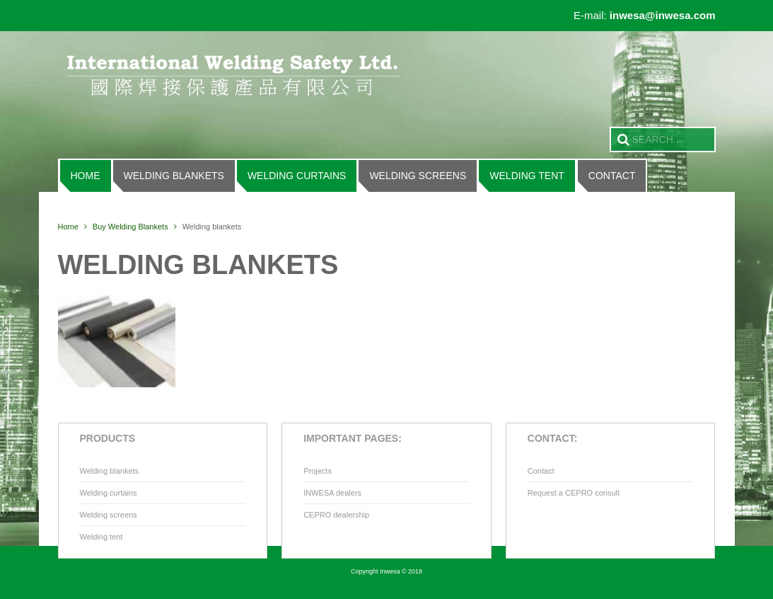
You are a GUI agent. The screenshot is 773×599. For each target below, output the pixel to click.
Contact (612, 175)
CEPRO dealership (336, 514)
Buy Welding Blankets (130, 226)
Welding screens (417, 175)
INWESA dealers (332, 493)
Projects (317, 471)
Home (85, 175)
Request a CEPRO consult (574, 493)
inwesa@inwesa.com (663, 15)
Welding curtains (297, 175)
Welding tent (526, 175)
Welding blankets (174, 175)
